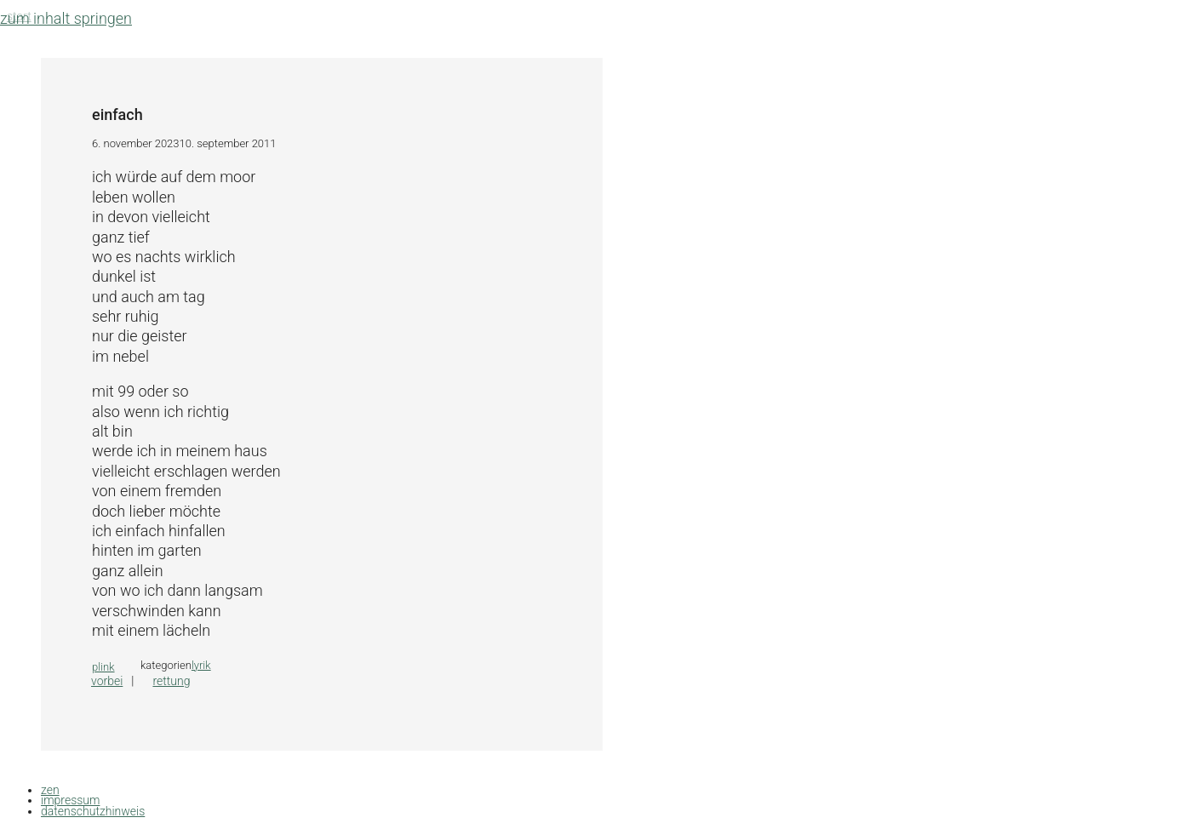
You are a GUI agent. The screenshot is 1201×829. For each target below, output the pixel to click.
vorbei (107, 681)
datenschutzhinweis (93, 811)
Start (19, 16)
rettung (171, 681)
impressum (70, 800)
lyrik (201, 665)
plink (103, 666)
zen (50, 790)
